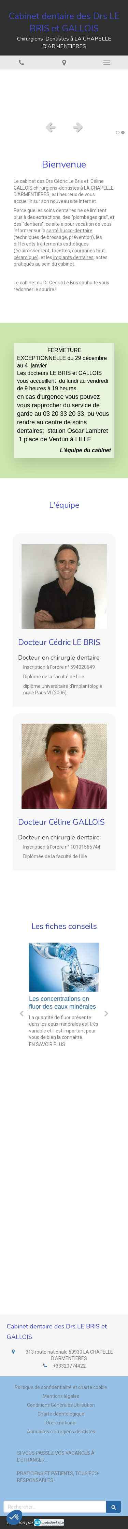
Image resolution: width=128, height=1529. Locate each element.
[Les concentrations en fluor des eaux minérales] (64, 967)
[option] (64, 93)
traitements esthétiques (63, 244)
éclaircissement (32, 250)
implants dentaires (73, 257)
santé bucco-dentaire (69, 230)
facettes (61, 250)
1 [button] (117, 132)
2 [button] (123, 132)
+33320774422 (69, 1366)
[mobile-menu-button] (106, 62)
